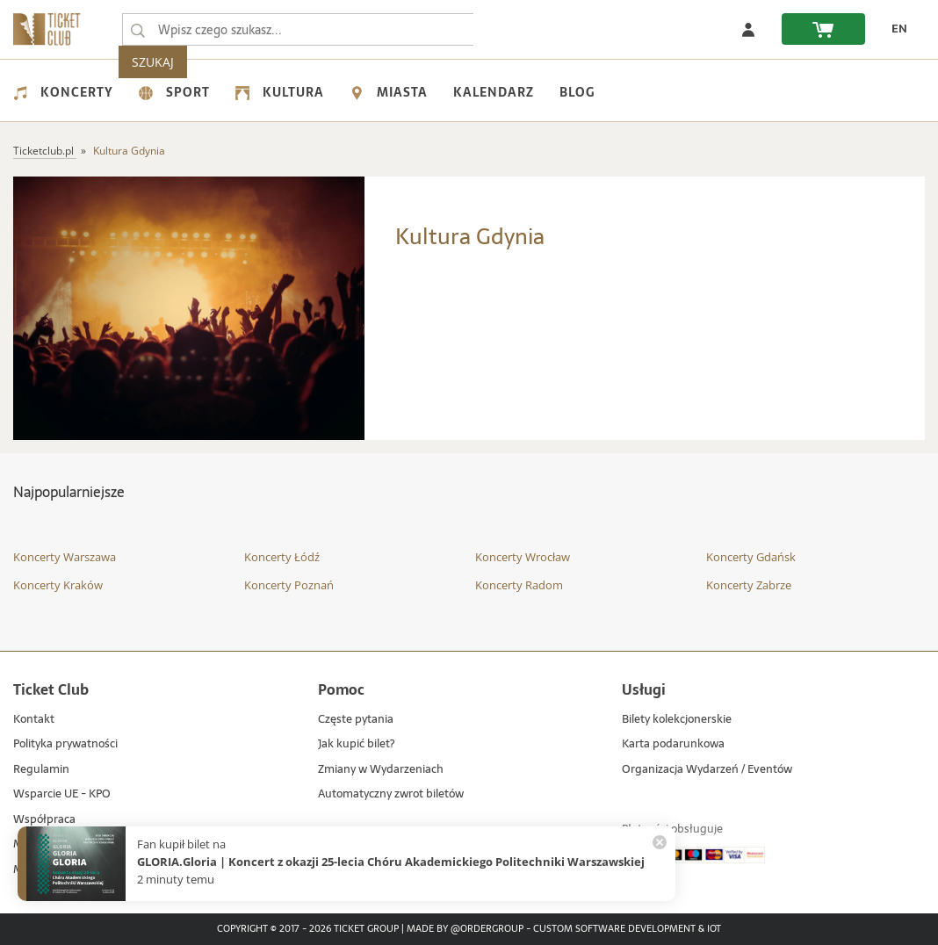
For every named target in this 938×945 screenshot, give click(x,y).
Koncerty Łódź (282, 557)
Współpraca (44, 820)
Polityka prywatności (65, 744)
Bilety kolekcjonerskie (677, 719)
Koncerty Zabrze (748, 585)
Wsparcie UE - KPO (62, 794)
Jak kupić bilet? (356, 744)
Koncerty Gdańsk (751, 557)
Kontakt (33, 719)
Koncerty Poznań (289, 585)
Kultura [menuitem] (279, 92)
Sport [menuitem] (174, 92)
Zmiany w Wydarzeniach (381, 769)
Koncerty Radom (519, 585)
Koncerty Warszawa (64, 557)
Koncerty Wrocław (522, 557)
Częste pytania (355, 719)
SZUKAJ (508, 29)
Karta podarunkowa (673, 744)
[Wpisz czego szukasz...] (138, 30)
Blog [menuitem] (577, 92)
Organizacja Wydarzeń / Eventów (707, 769)
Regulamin (41, 769)
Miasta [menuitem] (389, 92)
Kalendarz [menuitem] (493, 92)
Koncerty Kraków (58, 585)
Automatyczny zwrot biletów (391, 794)
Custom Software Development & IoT (627, 929)
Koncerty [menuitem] (63, 92)
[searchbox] (297, 29)
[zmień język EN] (895, 29)
